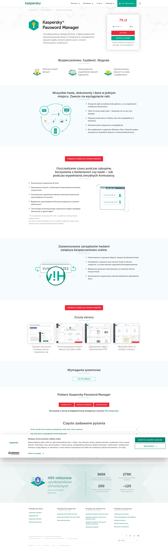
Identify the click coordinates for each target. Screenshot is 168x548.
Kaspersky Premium (35, 519)
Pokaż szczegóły (34, 544)
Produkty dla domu (36, 509)
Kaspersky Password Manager (64, 10)
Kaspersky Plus (33, 516)
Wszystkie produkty (35, 522)
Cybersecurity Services (121, 514)
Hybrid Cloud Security (121, 523)
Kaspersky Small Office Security (67, 514)
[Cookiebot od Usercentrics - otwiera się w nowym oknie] (13, 543)
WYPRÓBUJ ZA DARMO (123, 38)
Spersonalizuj (150, 536)
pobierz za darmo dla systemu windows (84, 159)
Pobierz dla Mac (101, 404)
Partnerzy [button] (109, 3)
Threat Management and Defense (125, 517)
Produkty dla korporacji (123, 509)
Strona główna (33, 10)
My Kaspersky (111, 411)
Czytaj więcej (84, 379)
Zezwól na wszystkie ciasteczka (150, 530)
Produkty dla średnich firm (95, 509)
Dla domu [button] (75, 3)
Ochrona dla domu (46, 10)
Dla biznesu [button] (88, 3)
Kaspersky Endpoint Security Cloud (68, 517)
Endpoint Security (120, 520)
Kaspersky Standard (35, 512)
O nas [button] (98, 3)
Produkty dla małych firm (66, 509)
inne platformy (128, 45)
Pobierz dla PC (66, 404)
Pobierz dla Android (84, 404)
